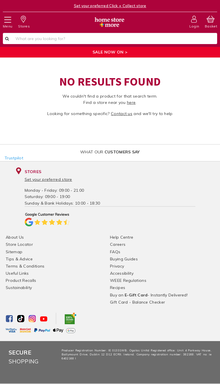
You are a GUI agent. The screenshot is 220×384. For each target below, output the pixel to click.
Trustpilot (14, 158)
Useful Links (17, 273)
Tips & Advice (19, 259)
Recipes (117, 287)
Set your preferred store (48, 179)
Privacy (117, 266)
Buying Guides (124, 259)
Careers (117, 244)
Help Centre (121, 237)
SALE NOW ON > (110, 52)
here (131, 102)
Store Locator (19, 244)
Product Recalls (21, 280)
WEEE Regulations (128, 280)
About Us (15, 237)
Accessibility (121, 273)
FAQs (115, 251)
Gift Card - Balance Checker (137, 302)
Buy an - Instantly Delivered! (149, 295)
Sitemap (14, 251)
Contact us (121, 113)
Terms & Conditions (25, 266)
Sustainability (19, 287)
